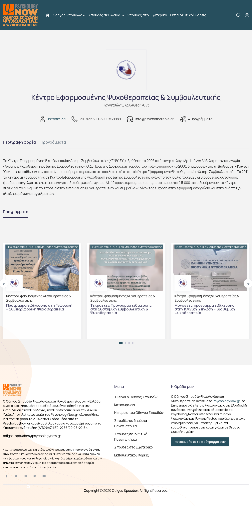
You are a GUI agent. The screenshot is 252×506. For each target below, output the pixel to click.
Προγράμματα (53, 142)
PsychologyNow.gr (226, 401)
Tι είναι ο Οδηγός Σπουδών (135, 397)
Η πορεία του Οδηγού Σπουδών (139, 412)
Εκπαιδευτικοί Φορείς (188, 15)
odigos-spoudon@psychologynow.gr (32, 435)
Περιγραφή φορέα (19, 142)
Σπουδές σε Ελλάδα (104, 15)
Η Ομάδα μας (182, 386)
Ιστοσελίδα (57, 119)
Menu (119, 386)
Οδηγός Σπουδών (67, 15)
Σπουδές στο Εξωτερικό (147, 15)
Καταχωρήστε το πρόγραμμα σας (200, 441)
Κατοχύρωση (124, 405)
